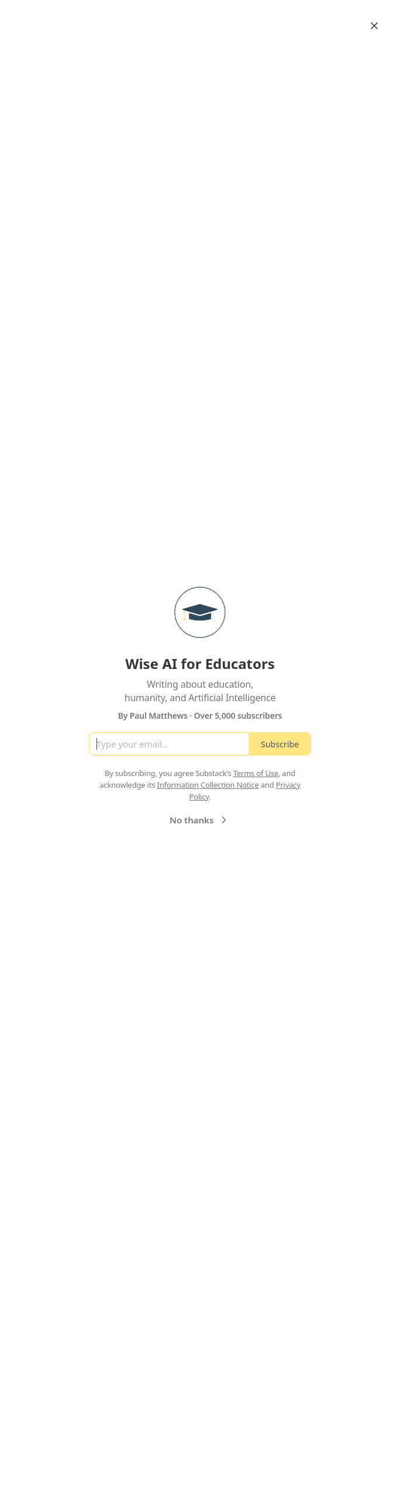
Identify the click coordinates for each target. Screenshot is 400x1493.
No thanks (200, 820)
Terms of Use (255, 773)
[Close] (374, 25)
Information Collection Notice (207, 785)
